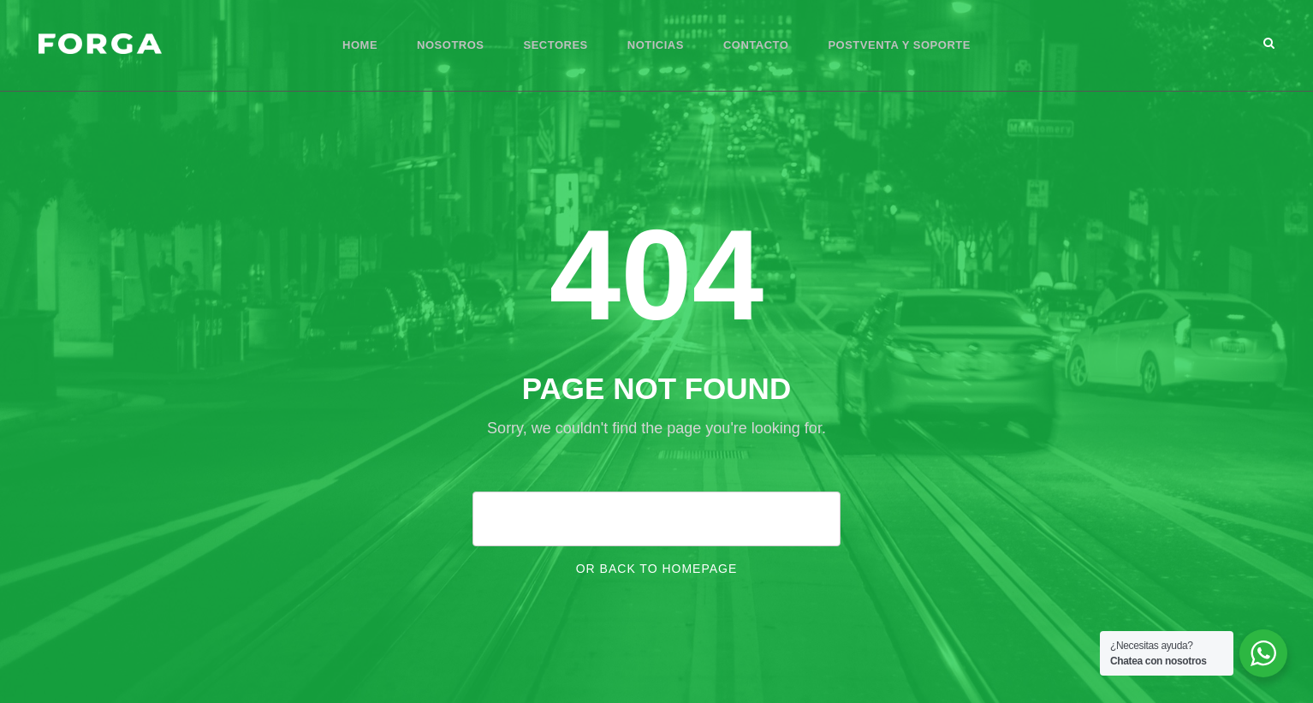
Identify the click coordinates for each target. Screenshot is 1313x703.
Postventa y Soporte (899, 45)
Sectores (556, 45)
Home (359, 45)
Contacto (755, 45)
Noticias (655, 45)
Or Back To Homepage (657, 568)
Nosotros (450, 45)
